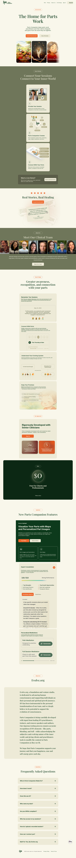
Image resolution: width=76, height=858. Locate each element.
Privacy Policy (46, 851)
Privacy (48, 2)
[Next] (47, 212)
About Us (53, 2)
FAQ (45, 2)
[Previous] (29, 214)
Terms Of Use (54, 851)
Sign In (64, 2)
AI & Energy (59, 2)
